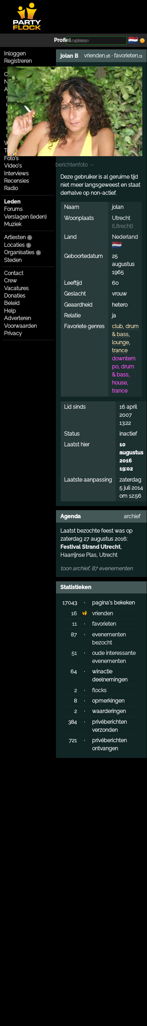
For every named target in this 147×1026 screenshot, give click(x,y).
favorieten (126, 55)
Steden (13, 260)
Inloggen (15, 53)
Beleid (12, 303)
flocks (99, 690)
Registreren (18, 61)
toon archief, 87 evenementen (96, 568)
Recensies (16, 181)
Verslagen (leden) (25, 217)
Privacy (13, 333)
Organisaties (19, 252)
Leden (12, 201)
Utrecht (121, 218)
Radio (11, 188)
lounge (120, 342)
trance (119, 350)
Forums (13, 209)
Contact (13, 273)
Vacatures (16, 288)
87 (74, 634)
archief (132, 516)
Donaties (14, 296)
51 (74, 653)
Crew (10, 280)
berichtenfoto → (74, 165)
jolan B (69, 56)
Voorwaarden (20, 326)
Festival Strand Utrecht (90, 547)
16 (74, 613)
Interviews (16, 173)
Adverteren (17, 318)
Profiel (62, 40)
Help (10, 311)
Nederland (125, 237)
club (117, 326)
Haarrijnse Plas (78, 555)
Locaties (14, 245)
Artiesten (15, 237)
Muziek (12, 224)
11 (74, 624)
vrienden (94, 55)
